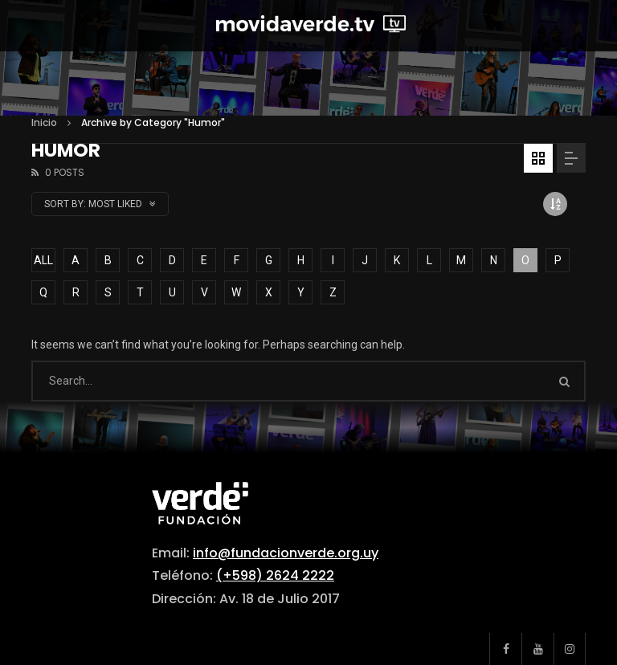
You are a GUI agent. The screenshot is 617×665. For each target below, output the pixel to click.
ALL (43, 260)
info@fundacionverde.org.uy (285, 553)
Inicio (44, 122)
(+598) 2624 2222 (275, 575)
